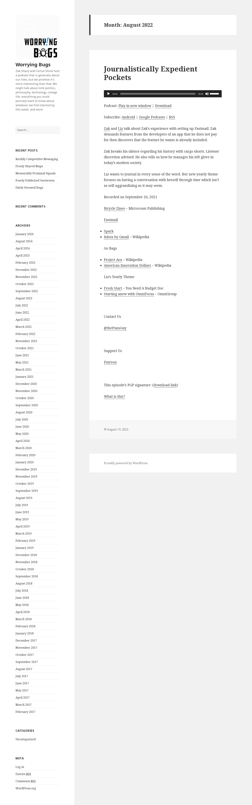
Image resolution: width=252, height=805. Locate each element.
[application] (163, 93)
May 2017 (22, 690)
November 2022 (26, 277)
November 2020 (26, 391)
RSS (172, 117)
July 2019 (22, 505)
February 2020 (25, 455)
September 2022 (27, 291)
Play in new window (134, 105)
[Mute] (207, 94)
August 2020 (24, 412)
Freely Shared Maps (29, 166)
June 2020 (22, 427)
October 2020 (25, 398)
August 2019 (24, 498)
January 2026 (25, 234)
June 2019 (22, 512)
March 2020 (24, 448)
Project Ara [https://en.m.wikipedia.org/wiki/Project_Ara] (113, 259)
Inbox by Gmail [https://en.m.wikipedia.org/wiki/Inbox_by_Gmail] (116, 237)
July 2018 (22, 591)
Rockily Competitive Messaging (37, 159)
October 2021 (25, 348)
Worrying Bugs (33, 64)
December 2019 (26, 469)
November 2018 (26, 562)
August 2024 (24, 241)
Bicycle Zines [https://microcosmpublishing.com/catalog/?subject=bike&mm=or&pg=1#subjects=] (114, 208)
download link (165, 385)
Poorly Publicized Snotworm (35, 180)
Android (128, 117)
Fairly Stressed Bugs (29, 187)
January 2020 (25, 462)
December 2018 (26, 555)
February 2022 (25, 334)
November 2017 (26, 648)
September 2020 (27, 405)
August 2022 (24, 298)
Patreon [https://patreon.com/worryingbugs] (110, 362)
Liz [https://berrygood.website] (120, 128)
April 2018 (23, 612)
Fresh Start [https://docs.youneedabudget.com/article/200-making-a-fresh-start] (113, 288)
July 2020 (22, 419)
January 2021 (25, 377)
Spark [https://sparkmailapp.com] (109, 231)
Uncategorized (26, 739)
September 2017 (27, 662)
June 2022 (22, 312)
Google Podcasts (152, 117)
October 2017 (25, 655)
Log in (20, 767)
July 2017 (22, 676)
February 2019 (25, 541)
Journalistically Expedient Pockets (150, 73)
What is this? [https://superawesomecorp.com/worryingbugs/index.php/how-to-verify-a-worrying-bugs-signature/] (114, 396)
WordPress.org (26, 788)
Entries (23, 774)
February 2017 (25, 712)
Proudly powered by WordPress (126, 463)
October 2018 (25, 569)
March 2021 (24, 369)
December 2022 (26, 270)
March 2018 (24, 619)
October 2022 (25, 284)
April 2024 (23, 248)
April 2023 (23, 255)
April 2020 (23, 441)
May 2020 (22, 434)
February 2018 (25, 626)
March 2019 (24, 533)
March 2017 (24, 705)
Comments (26, 781)
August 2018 (24, 583)
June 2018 (22, 598)
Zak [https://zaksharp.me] (107, 128)
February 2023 (25, 263)
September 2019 (27, 491)
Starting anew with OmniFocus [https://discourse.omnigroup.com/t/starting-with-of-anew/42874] (129, 294)
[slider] (157, 94)
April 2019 (23, 526)
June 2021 (22, 355)
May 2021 (22, 362)
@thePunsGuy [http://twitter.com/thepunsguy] (115, 328)
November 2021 (26, 341)
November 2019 (26, 476)
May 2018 (22, 605)
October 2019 (25, 484)
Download (163, 105)
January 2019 (25, 548)
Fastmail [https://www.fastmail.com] (111, 219)
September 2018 (27, 576)
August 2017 (24, 669)
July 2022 (22, 305)
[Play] (108, 94)
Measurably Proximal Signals (36, 173)
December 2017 (26, 640)
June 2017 (22, 683)
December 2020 (26, 384)
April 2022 (23, 320)
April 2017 (23, 697)
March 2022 (24, 327)
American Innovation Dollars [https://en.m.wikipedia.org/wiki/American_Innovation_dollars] (127, 265)
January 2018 (25, 633)
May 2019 (22, 519)
